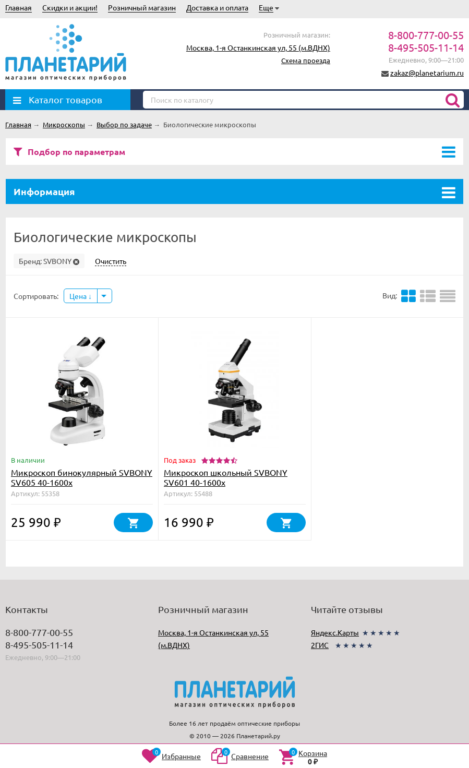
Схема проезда (305, 60)
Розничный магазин (142, 7)
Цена (80, 296)
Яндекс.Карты (335, 632)
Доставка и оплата (217, 7)
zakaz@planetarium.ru (427, 72)
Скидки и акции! (70, 7)
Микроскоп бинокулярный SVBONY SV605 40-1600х (81, 477)
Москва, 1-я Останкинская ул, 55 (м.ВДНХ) (258, 47)
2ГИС (320, 645)
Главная (18, 7)
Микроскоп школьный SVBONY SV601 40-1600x (225, 477)
